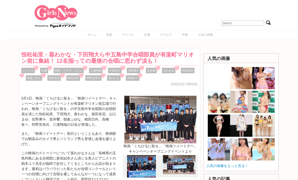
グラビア (166, 34)
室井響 (151, 70)
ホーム (91, 34)
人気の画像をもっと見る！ (227, 166)
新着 (109, 34)
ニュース (28, 70)
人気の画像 (205, 34)
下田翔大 (114, 70)
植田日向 (73, 78)
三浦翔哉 (95, 70)
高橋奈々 (132, 78)
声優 (185, 34)
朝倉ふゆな (34, 78)
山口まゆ (168, 70)
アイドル (128, 34)
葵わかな (113, 78)
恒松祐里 (187, 70)
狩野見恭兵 (93, 78)
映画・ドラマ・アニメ (68, 70)
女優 (147, 34)
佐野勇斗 (133, 70)
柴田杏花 (54, 78)
